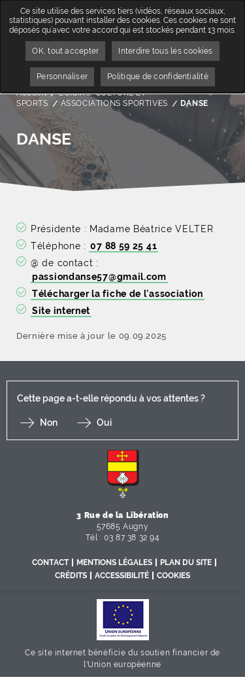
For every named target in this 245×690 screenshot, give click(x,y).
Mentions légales (114, 562)
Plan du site (186, 562)
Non (48, 422)
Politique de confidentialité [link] (157, 76)
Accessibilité (122, 575)
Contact (50, 562)
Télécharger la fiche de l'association (117, 293)
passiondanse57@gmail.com (99, 276)
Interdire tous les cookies (165, 51)
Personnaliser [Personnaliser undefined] (62, 76)
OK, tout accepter (65, 51)
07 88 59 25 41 (123, 246)
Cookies (173, 575)
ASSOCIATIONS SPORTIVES (114, 103)
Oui (104, 422)
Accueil (31, 92)
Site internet (61, 310)
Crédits (71, 575)
